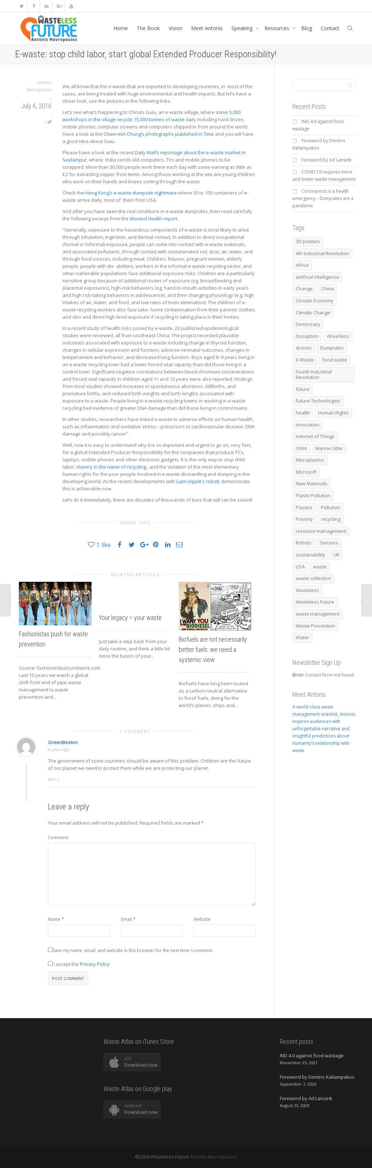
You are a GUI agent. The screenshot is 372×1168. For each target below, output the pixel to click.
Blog (306, 28)
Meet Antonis (207, 28)
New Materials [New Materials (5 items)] (311, 483)
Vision (175, 28)
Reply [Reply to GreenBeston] (54, 779)
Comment (58, 837)
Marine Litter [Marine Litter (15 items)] (329, 448)
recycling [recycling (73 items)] (330, 519)
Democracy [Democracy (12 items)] (308, 324)
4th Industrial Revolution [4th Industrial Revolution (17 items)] (322, 253)
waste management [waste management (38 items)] (318, 613)
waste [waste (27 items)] (320, 566)
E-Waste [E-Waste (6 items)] (305, 359)
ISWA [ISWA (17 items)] (301, 448)
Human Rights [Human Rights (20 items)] (333, 412)
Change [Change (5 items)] (304, 288)
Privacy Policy (95, 964)
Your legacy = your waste (130, 617)
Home (120, 28)
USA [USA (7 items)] (300, 566)
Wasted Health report (153, 218)
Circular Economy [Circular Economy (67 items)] (314, 300)
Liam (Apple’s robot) (197, 481)
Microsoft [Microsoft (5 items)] (306, 472)
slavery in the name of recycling (111, 466)
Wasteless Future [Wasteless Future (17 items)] (315, 602)
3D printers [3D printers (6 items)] (308, 241)
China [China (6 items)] (327, 288)
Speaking (242, 28)
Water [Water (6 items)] (302, 637)
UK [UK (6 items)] (336, 554)
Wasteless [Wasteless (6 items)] (307, 590)
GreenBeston (63, 742)
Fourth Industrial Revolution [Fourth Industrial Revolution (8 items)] (314, 374)
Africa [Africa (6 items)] (302, 265)
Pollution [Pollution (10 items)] (330, 507)
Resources (277, 28)
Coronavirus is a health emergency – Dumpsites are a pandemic (322, 198)
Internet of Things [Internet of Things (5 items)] (315, 436)
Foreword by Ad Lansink (326, 160)
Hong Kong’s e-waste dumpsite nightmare (131, 192)
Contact (330, 28)
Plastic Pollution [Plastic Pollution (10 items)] (313, 495)
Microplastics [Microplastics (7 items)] (310, 460)
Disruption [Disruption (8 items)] (307, 336)
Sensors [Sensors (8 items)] (329, 542)
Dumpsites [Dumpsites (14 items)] (332, 347)
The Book (148, 28)
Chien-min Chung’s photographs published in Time (159, 134)
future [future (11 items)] (303, 389)
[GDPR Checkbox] (50, 963)
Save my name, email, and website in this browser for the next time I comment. (133, 950)
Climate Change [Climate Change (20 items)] (313, 312)
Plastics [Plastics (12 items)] (304, 507)
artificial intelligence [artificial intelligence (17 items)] (317, 277)
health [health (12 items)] (303, 412)
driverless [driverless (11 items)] (338, 336)
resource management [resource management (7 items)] (321, 531)
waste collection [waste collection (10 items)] (313, 578)
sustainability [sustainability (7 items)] (310, 554)
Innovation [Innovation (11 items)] (307, 424)
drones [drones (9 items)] (304, 347)
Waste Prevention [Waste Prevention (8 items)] (315, 625)
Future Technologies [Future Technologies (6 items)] (318, 400)
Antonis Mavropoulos (213, 1156)
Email (126, 919)
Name (54, 919)
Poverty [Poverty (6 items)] (304, 519)
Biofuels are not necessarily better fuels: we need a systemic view (213, 649)
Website (202, 919)
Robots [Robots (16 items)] (303, 542)
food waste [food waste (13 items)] (334, 359)
